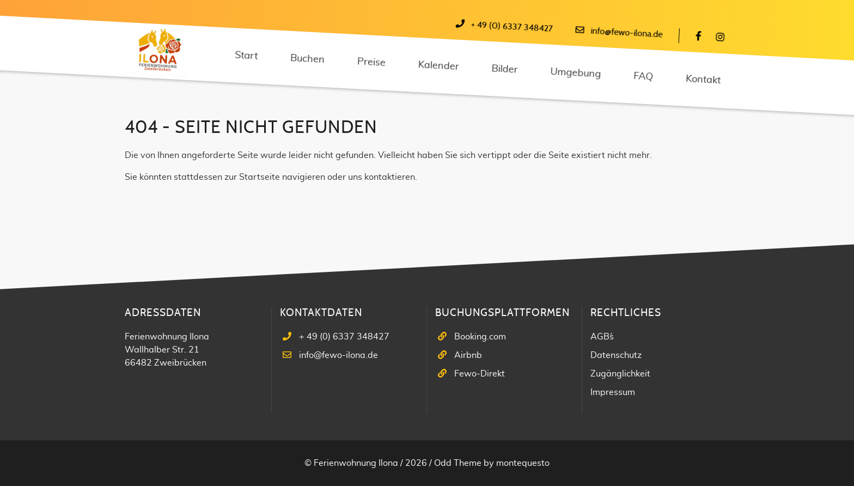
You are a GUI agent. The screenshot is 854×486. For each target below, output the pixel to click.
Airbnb (468, 355)
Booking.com (480, 336)
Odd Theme (457, 463)
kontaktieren (389, 177)
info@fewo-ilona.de (626, 33)
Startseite (259, 177)
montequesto (523, 463)
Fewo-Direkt (479, 373)
